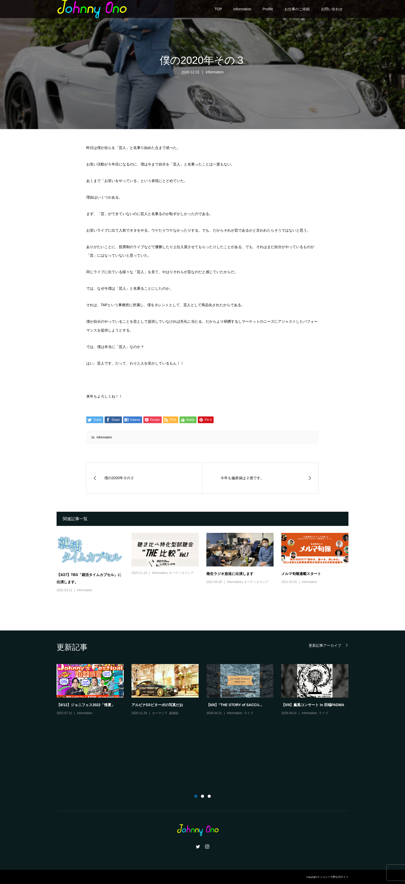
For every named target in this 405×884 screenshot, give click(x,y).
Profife (268, 9)
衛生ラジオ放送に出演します (229, 574)
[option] (206, 690)
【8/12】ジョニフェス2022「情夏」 (86, 705)
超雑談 (173, 713)
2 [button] (202, 796)
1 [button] (195, 796)
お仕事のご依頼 (297, 9)
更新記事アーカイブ (325, 645)
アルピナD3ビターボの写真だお (157, 705)
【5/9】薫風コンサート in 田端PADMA (312, 705)
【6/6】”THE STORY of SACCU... (234, 705)
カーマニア (159, 713)
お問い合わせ (332, 9)
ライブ (248, 713)
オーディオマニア (181, 573)
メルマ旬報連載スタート (301, 574)
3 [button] (209, 796)
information (242, 9)
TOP (218, 9)
